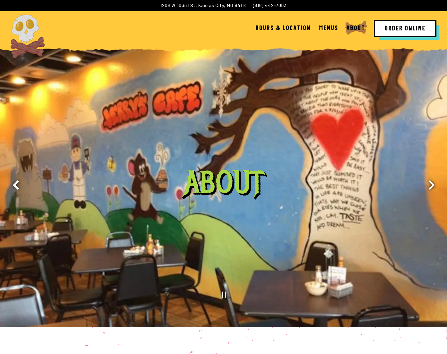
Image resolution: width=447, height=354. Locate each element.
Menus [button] (328, 27)
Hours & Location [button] (283, 27)
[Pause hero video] (224, 267)
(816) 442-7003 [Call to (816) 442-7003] (270, 5)
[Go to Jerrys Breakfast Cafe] (203, 5)
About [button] (355, 27)
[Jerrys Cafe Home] (28, 35)
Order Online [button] (405, 28)
